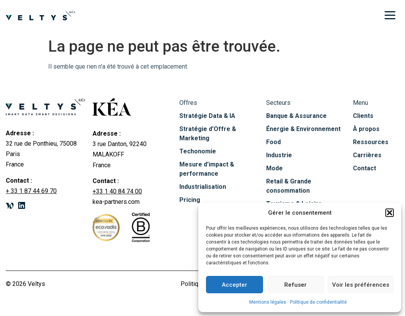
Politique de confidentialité (318, 302)
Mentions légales (267, 302)
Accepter (234, 284)
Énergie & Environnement (303, 129)
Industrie (279, 155)
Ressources (370, 142)
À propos (366, 129)
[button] (389, 213)
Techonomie (197, 151)
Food (273, 142)
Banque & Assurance (296, 115)
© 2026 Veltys (25, 283)
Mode (274, 168)
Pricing (189, 199)
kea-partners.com (116, 201)
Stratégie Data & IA (207, 115)
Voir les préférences (360, 284)
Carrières (367, 155)
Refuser (295, 284)
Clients (363, 115)
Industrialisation (202, 186)
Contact (364, 168)
